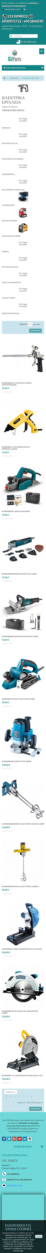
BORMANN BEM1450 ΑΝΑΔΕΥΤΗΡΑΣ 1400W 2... (21, 886)
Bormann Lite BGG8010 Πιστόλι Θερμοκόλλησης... (16, 448)
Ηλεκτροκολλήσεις (11, 236)
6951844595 (33, 21)
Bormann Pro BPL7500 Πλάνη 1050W (18, 699)
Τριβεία (5, 251)
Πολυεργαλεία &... (10, 143)
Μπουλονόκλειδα (10, 313)
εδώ (21, 1251)
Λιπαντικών (11, 1126)
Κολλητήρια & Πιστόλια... (13, 190)
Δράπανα (6, 128)
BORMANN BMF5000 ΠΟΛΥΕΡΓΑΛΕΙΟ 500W (19, 574)
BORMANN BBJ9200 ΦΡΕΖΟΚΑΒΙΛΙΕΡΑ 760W (20, 636)
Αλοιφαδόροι (8, 205)
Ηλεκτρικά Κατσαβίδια (13, 159)
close (39, 1236)
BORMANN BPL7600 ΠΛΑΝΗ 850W (16, 511)
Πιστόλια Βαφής (9, 220)
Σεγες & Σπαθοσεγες (11, 282)
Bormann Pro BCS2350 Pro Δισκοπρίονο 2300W (20, 1012)
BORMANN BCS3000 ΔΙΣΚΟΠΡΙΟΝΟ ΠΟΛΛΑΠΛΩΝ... (22, 949)
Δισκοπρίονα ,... (9, 174)
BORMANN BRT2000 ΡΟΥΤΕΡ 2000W (16, 761)
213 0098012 (17, 16)
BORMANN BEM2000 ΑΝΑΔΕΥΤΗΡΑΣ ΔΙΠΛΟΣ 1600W (23, 824)
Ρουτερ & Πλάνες (10, 267)
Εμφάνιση (23, 324)
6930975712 (12, 21)
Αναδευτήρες (8, 298)
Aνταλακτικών (25, 1126)
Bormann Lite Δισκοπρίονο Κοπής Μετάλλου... (23, 1075)
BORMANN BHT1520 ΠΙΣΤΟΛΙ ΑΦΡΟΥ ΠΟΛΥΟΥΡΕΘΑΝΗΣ (17, 384)
